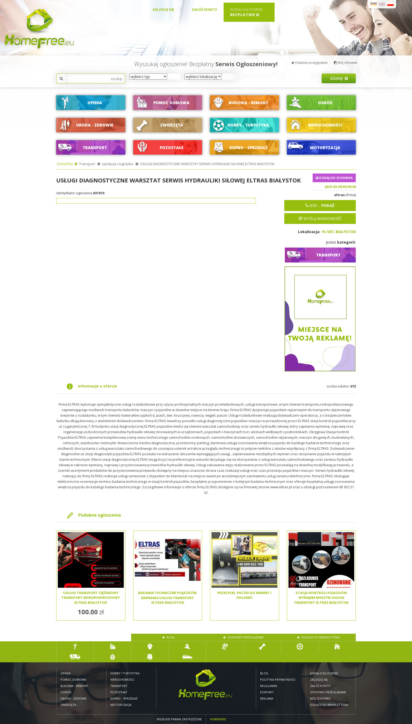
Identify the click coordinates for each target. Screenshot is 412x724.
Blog (168, 637)
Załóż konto (204, 9)
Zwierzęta (68, 705)
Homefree (218, 719)
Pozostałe (118, 692)
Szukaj (339, 78)
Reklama (266, 698)
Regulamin (268, 686)
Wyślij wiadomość (320, 218)
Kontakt (267, 692)
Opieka (65, 673)
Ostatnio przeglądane (310, 62)
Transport (87, 163)
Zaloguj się (163, 9)
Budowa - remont (74, 686)
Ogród (65, 692)
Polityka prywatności (277, 679)
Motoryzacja (120, 705)
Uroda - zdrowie (73, 698)
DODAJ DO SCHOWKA (334, 178)
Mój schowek (345, 62)
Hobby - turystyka (125, 673)
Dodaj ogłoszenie (324, 673)
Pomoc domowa (73, 679)
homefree (65, 163)
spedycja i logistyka (117, 163)
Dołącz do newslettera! (318, 637)
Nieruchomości (122, 679)
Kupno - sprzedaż (123, 698)
